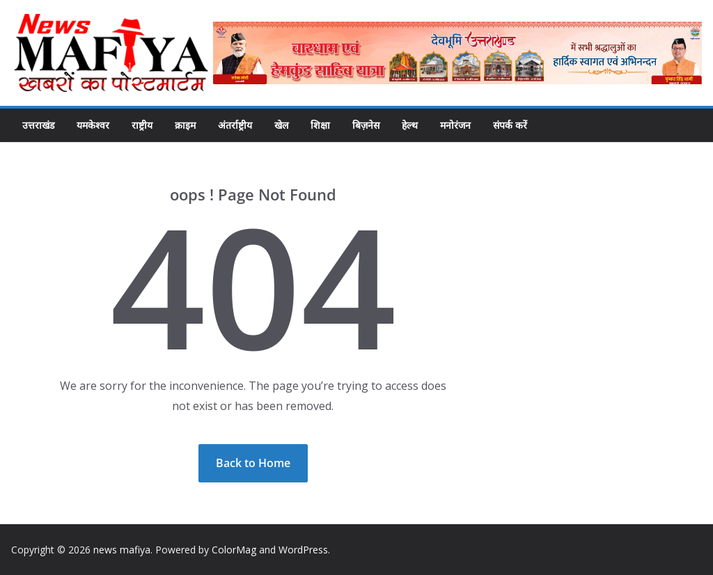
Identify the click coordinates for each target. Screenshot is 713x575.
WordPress (303, 549)
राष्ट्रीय (142, 125)
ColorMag (234, 549)
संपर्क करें (510, 125)
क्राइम (185, 125)
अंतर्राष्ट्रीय (235, 125)
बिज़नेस (365, 125)
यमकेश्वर (93, 125)
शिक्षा (320, 125)
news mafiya (121, 549)
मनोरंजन (455, 125)
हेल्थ (410, 125)
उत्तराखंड (38, 125)
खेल (281, 125)
